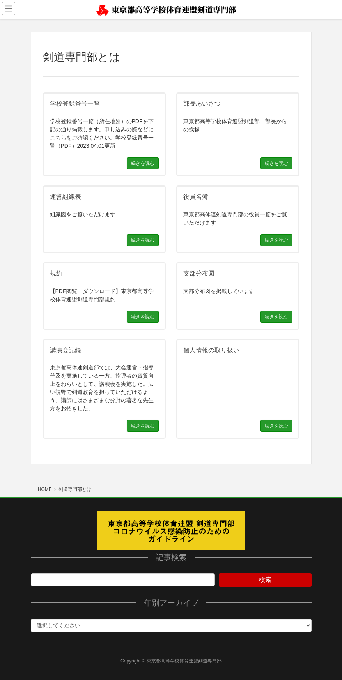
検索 (265, 579)
